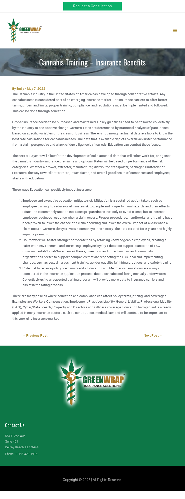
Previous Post (35, 344)
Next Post (153, 344)
